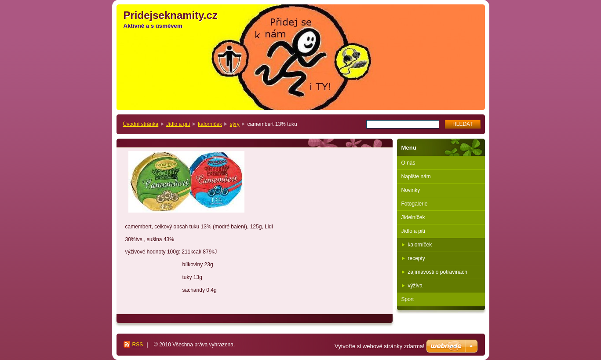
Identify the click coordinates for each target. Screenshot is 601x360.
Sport (407, 299)
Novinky (410, 190)
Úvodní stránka (141, 124)
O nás (408, 163)
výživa (415, 286)
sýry (235, 124)
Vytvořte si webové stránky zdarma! (380, 346)
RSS (137, 345)
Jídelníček (413, 217)
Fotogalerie (414, 204)
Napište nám (416, 176)
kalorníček (210, 124)
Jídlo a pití (178, 124)
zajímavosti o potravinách (437, 272)
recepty (416, 258)
